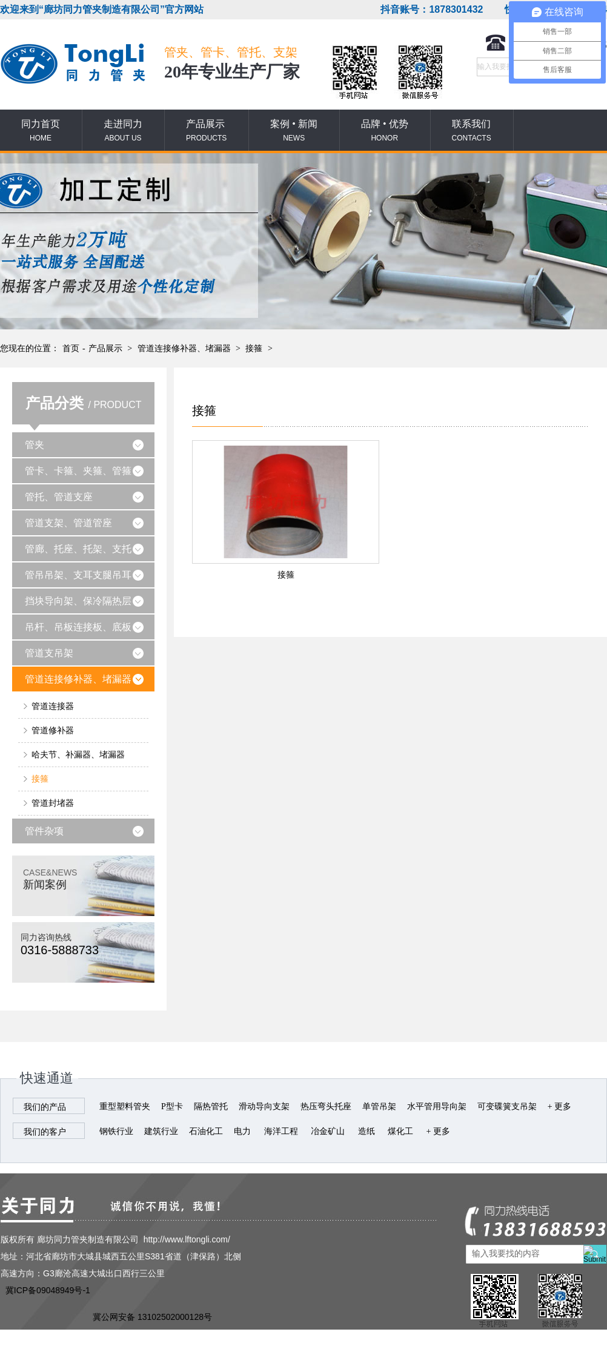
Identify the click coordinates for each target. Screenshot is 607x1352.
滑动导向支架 (264, 1106)
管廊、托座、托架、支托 (78, 549)
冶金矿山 (328, 1131)
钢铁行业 (116, 1131)
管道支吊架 (49, 653)
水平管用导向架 (436, 1106)
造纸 (366, 1131)
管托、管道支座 (59, 497)
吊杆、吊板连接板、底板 (78, 627)
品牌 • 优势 (384, 131)
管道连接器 (53, 706)
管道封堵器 (53, 803)
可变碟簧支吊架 (507, 1106)
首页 (70, 348)
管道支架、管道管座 (68, 523)
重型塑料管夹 (124, 1106)
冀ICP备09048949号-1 (47, 1290)
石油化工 (206, 1131)
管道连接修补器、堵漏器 (184, 348)
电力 (242, 1131)
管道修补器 (53, 730)
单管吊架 (379, 1106)
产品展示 (206, 131)
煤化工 (400, 1131)
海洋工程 (281, 1131)
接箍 (253, 348)
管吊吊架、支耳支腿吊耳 (78, 575)
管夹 (34, 445)
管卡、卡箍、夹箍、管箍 (78, 471)
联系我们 (471, 131)
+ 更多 (559, 1106)
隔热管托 (211, 1106)
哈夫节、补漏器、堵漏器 (78, 754)
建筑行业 (161, 1131)
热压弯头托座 (325, 1106)
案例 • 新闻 (293, 131)
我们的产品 (45, 1107)
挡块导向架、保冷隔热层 (78, 601)
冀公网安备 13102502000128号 (152, 1317)
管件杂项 (44, 831)
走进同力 (123, 131)
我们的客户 (45, 1131)
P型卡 (172, 1106)
